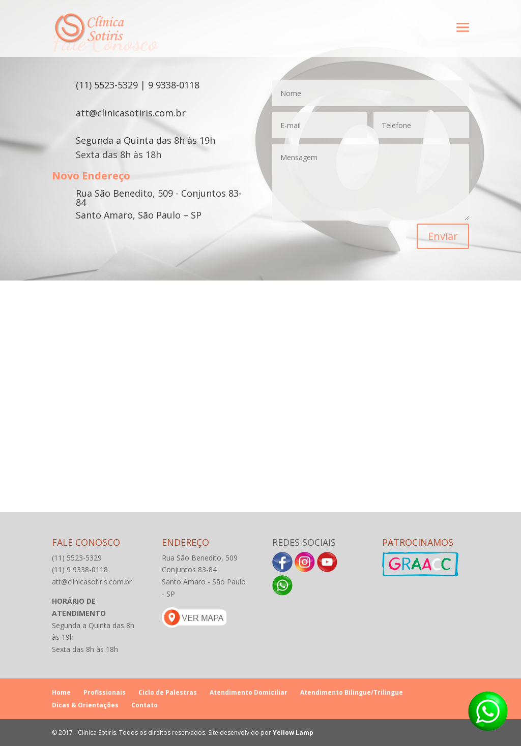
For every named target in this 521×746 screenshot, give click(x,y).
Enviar (443, 236)
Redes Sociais (304, 542)
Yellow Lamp (293, 732)
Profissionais (104, 692)
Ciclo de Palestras (167, 692)
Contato (144, 705)
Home (61, 692)
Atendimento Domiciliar (248, 692)
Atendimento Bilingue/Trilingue (351, 692)
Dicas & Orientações (85, 705)
